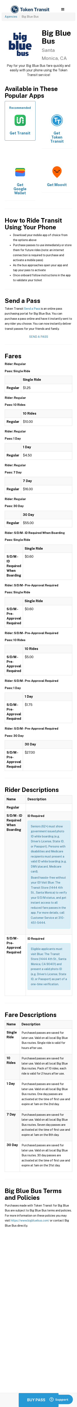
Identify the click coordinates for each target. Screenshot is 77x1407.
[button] (63, 9)
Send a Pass (32, 308)
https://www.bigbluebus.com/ (30, 1220)
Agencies (11, 16)
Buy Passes (38, 1400)
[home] (29, 9)
